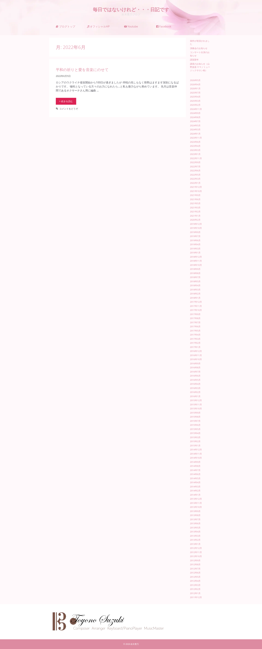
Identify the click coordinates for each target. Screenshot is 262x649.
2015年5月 (195, 429)
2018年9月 (195, 268)
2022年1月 (195, 182)
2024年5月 (195, 125)
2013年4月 (195, 531)
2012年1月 (195, 593)
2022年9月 (195, 162)
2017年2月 (195, 342)
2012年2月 (195, 589)
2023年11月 (196, 137)
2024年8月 (195, 117)
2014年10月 (196, 457)
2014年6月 (195, 474)
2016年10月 (196, 359)
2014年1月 (195, 494)
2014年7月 (195, 470)
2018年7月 (195, 277)
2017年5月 (195, 330)
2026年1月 (195, 88)
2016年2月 (195, 392)
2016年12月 (196, 351)
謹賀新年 (194, 59)
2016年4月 (195, 383)
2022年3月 (195, 178)
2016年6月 (195, 375)
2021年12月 (196, 186)
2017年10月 (196, 310)
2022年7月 (195, 166)
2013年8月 (195, 515)
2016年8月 (195, 367)
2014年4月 (195, 482)
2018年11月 (196, 260)
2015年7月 (195, 420)
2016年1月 (195, 396)
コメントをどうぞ (68, 108)
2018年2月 (195, 293)
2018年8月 (195, 273)
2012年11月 (196, 552)
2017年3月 (195, 338)
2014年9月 (195, 461)
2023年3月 (195, 150)
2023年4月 (195, 145)
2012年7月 (195, 568)
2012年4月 (195, 580)
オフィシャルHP (98, 26)
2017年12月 (196, 301)
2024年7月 (195, 121)
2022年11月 (196, 158)
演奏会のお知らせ (198, 48)
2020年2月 (195, 219)
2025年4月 (195, 96)
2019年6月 (195, 240)
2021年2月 (195, 211)
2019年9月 (195, 232)
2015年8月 (195, 416)
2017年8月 (195, 318)
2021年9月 (195, 195)
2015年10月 (196, 408)
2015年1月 (195, 445)
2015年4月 (195, 433)
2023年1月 (195, 154)
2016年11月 (196, 355)
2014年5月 (195, 478)
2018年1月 (195, 297)
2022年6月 (195, 170)
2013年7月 (195, 519)
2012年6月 (195, 572)
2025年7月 (195, 92)
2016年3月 (195, 388)
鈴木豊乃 (135, 644)
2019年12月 (196, 223)
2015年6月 (195, 424)
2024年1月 (195, 133)
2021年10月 (196, 191)
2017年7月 (195, 322)
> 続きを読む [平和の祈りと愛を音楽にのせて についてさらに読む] (66, 101)
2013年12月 (196, 498)
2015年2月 (195, 441)
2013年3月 (195, 535)
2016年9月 (195, 363)
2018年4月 (195, 285)
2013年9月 (195, 511)
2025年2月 (195, 104)
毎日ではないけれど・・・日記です (131, 9)
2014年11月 (196, 453)
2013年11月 (196, 502)
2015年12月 (196, 400)
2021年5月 (195, 203)
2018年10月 (196, 264)
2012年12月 (196, 548)
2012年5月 (195, 576)
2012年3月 (195, 585)
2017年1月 (195, 347)
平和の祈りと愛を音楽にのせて (82, 69)
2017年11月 (196, 306)
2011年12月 (196, 597)
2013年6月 (195, 523)
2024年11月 (196, 109)
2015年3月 (195, 437)
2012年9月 (195, 560)
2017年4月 (195, 334)
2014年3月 (195, 486)
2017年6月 (195, 326)
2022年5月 (195, 174)
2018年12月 (196, 256)
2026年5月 (195, 80)
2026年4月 (195, 84)
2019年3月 (195, 248)
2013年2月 (195, 539)
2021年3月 (195, 207)
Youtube (131, 26)
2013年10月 (196, 506)
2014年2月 (195, 490)
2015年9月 (195, 412)
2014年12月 (196, 449)
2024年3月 (195, 129)
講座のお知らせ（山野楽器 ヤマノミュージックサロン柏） (200, 67)
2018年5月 (195, 281)
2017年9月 (195, 314)
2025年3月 (195, 100)
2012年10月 (196, 556)
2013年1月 (195, 543)
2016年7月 (195, 371)
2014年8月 (195, 465)
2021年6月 (195, 199)
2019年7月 (195, 236)
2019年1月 (195, 252)
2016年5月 (195, 379)
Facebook (163, 26)
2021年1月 (195, 215)
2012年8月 (195, 564)
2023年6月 (195, 141)
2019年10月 (196, 227)
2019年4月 (195, 244)
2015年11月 (196, 404)
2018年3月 (195, 289)
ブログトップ (65, 26)
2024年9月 (195, 113)
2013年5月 (195, 527)
